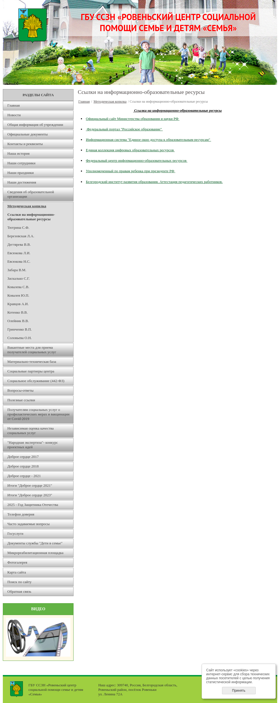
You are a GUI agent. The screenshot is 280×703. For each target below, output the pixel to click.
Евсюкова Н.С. (18, 261)
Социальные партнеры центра (30, 371)
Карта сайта (16, 572)
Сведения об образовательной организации (30, 194)
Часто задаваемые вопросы (28, 524)
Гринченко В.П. (19, 329)
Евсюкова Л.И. (18, 253)
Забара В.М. (16, 270)
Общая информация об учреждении (35, 124)
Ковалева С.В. (18, 287)
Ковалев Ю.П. (18, 295)
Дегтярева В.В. (19, 244)
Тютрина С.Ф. (18, 227)
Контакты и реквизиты (25, 144)
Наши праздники (20, 173)
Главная (13, 105)
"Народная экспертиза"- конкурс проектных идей (32, 444)
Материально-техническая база (31, 361)
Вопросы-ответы (20, 390)
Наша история (18, 153)
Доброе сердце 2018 (23, 466)
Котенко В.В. (17, 312)
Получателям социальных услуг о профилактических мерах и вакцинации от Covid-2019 (38, 414)
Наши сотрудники (21, 163)
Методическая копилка (26, 206)
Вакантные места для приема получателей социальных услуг (31, 349)
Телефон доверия (20, 514)
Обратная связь (19, 591)
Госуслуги (15, 533)
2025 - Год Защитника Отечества (32, 505)
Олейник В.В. (18, 321)
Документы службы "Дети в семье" (35, 543)
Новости (14, 115)
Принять (238, 691)
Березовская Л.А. (20, 236)
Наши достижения (21, 182)
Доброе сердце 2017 (23, 456)
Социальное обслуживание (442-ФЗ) (35, 381)
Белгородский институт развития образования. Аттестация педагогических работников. (154, 182)
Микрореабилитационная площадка (35, 553)
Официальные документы (27, 134)
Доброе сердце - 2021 (24, 476)
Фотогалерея (17, 562)
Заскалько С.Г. (18, 278)
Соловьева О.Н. (19, 338)
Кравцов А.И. (18, 304)
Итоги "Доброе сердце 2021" (29, 485)
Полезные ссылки (21, 400)
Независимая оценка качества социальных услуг (30, 430)
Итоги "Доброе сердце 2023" (29, 495)
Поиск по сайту (19, 582)
